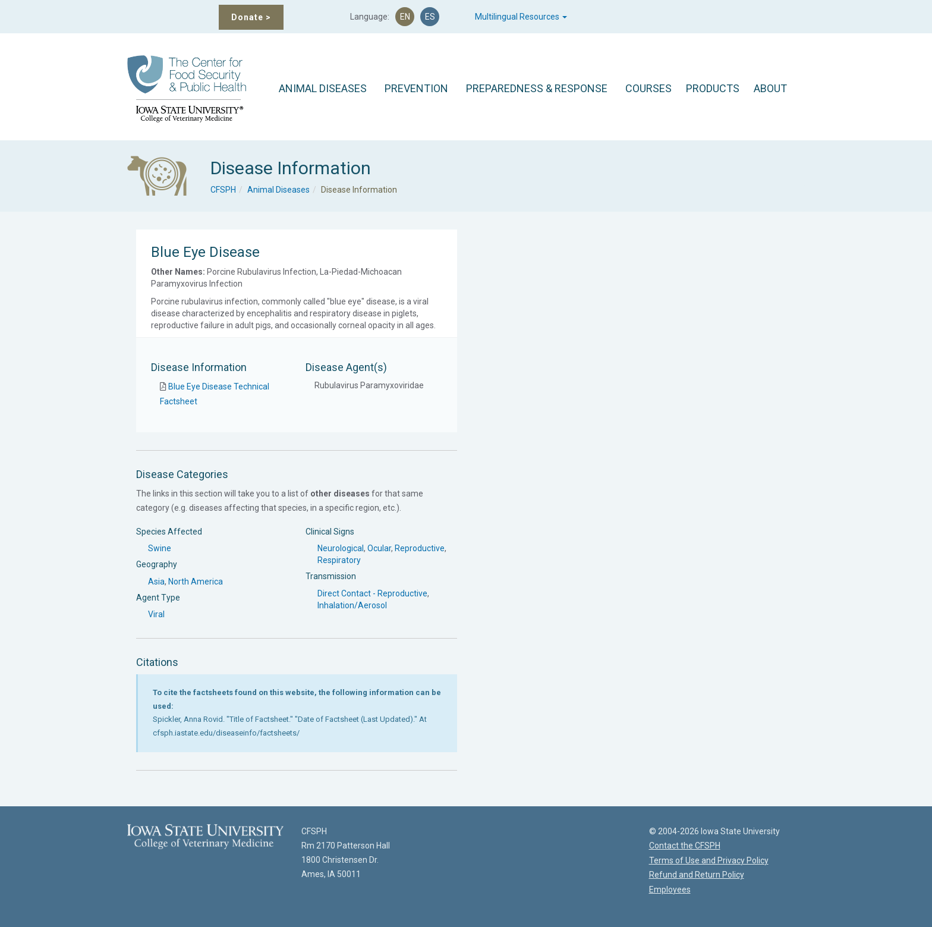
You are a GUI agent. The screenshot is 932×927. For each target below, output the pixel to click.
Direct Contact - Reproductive (372, 593)
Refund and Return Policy (696, 874)
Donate (251, 17)
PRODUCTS (712, 88)
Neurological (340, 548)
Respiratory (339, 560)
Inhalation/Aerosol (352, 605)
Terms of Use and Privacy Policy (709, 860)
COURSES (648, 88)
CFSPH (223, 189)
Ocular (379, 548)
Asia (156, 581)
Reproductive (420, 548)
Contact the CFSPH (684, 845)
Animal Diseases (278, 189)
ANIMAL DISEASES (323, 88)
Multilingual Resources (521, 16)
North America (195, 581)
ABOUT (770, 88)
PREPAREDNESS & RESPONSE (536, 88)
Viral (156, 614)
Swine (159, 548)
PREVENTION (416, 88)
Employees (670, 889)
